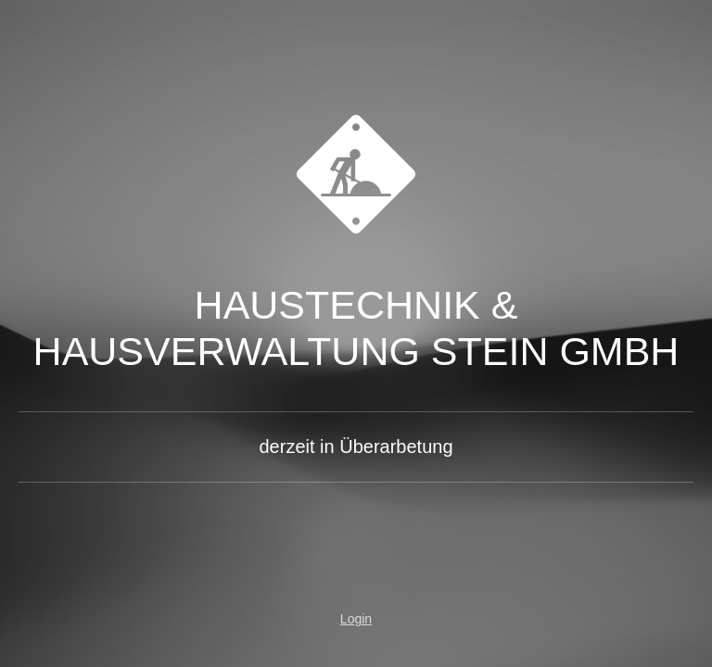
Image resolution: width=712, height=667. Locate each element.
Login (356, 618)
